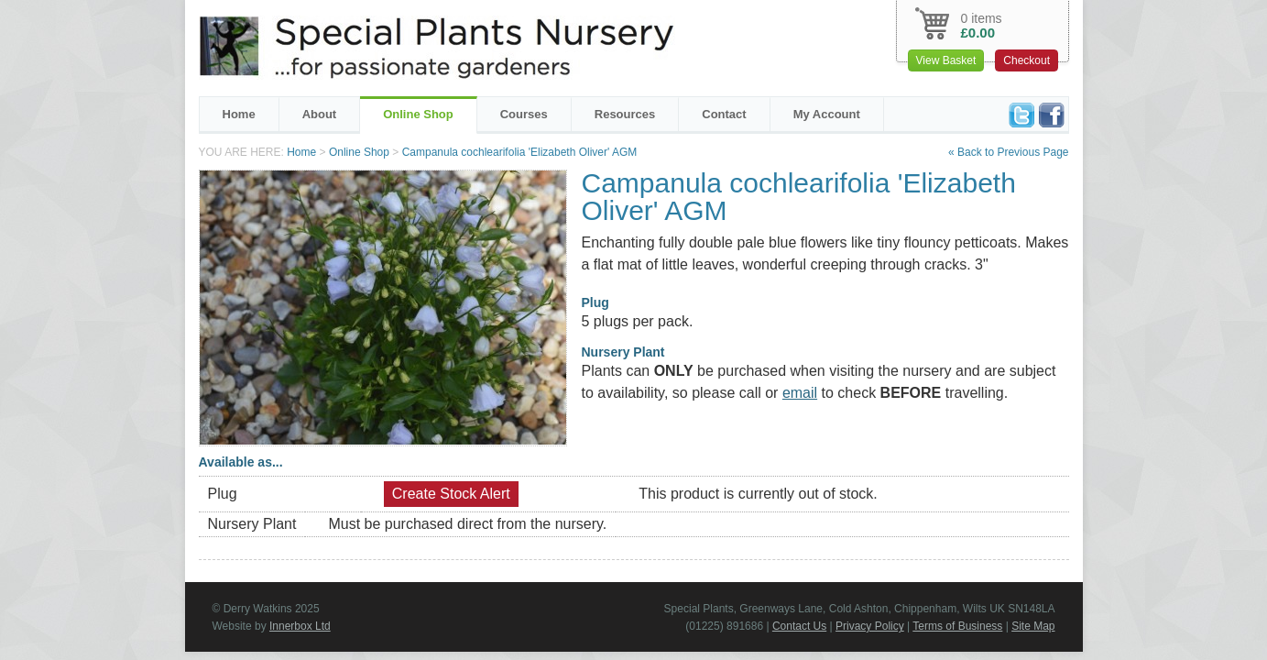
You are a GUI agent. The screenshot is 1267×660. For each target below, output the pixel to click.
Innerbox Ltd (300, 626)
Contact (724, 114)
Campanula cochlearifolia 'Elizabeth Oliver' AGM (520, 152)
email (799, 393)
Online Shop (418, 114)
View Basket (946, 60)
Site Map (1032, 626)
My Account (826, 114)
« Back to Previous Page (1008, 152)
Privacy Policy (870, 626)
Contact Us (799, 626)
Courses (524, 114)
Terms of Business (957, 626)
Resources (625, 114)
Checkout (1026, 60)
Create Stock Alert (451, 493)
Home (239, 114)
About (319, 114)
